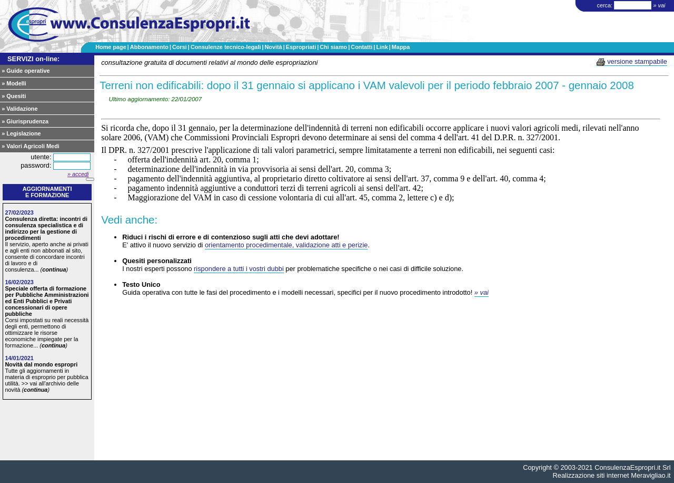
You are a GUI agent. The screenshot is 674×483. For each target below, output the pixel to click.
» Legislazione (21, 133)
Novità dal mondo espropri (41, 364)
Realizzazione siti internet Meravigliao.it (612, 475)
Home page (110, 47)
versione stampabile (631, 61)
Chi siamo (333, 47)
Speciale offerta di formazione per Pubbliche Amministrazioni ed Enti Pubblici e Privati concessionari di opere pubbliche (46, 301)
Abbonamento (149, 47)
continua (54, 269)
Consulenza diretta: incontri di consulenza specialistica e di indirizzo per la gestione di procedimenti (46, 228)
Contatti (361, 47)
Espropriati (301, 47)
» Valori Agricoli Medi (31, 146)
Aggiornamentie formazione (47, 192)
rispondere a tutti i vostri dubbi (239, 269)
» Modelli (14, 83)
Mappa (401, 47)
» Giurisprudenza (25, 121)
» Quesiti (14, 96)
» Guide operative (25, 70)
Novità (273, 47)
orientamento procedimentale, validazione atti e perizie (286, 245)
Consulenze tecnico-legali (226, 47)
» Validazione (19, 108)
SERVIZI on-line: (33, 59)
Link (382, 47)
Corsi (179, 47)
